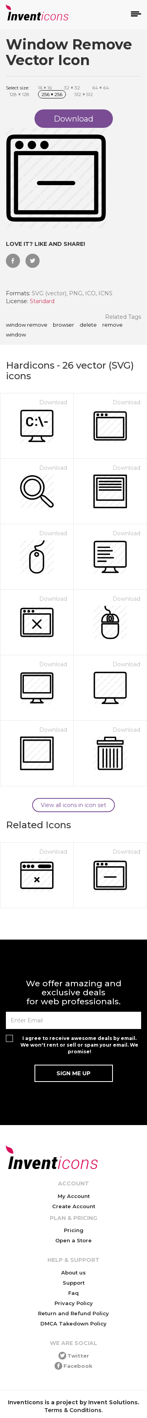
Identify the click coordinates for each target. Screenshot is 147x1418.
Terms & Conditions (73, 1410)
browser (63, 325)
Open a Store (73, 1240)
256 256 (52, 94)
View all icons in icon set (73, 805)
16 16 (45, 88)
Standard (42, 301)
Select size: (17, 88)
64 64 (100, 88)
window (16, 335)
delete (88, 325)
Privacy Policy (73, 1303)
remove (112, 325)
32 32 (72, 88)
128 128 (19, 94)
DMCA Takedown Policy (73, 1323)
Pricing (73, 1230)
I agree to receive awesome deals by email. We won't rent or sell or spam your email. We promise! (79, 1044)
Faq (73, 1293)
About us (73, 1272)
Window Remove (26, 325)
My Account (74, 1196)
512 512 (83, 94)
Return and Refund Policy (73, 1313)
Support (74, 1283)
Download (53, 402)
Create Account (73, 1206)
